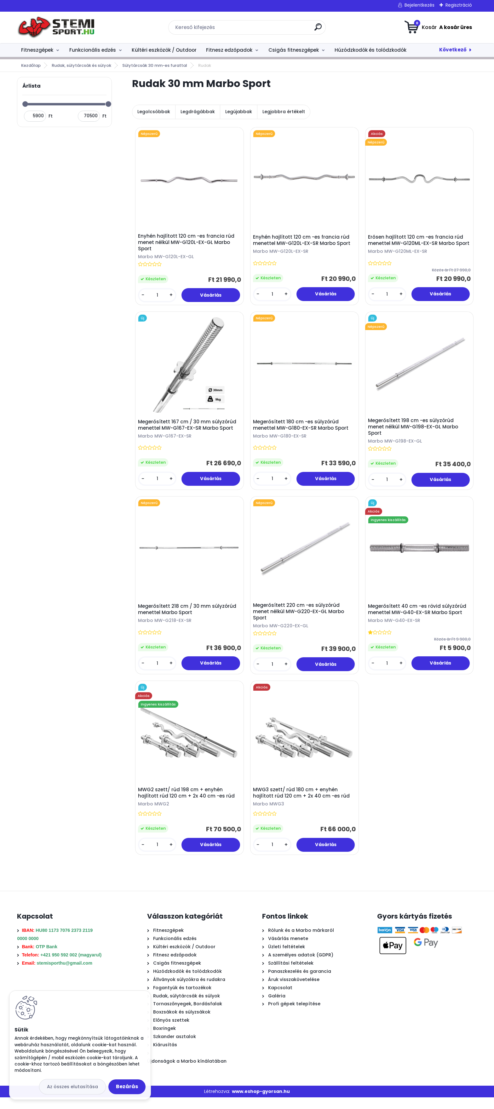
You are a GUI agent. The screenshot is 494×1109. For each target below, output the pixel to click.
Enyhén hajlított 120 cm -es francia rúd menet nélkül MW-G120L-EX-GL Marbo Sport (188, 243)
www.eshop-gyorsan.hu (261, 1103)
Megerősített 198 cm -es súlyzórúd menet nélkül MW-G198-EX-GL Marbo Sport (415, 431)
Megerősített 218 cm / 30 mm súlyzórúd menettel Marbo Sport (189, 616)
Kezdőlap (31, 65)
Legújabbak (238, 111)
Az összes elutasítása (72, 1086)
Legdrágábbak (198, 111)
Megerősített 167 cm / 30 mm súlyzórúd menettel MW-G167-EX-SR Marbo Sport (189, 429)
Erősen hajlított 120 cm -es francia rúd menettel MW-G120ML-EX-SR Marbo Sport (417, 243)
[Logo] (55, 27)
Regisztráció (458, 5)
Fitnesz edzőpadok (229, 50)
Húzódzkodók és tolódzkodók (370, 50)
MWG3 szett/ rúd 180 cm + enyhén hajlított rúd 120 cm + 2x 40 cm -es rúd (303, 803)
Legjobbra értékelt (283, 111)
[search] (318, 29)
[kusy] (158, 296)
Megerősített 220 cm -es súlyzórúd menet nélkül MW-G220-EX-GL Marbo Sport (300, 618)
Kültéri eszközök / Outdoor (164, 50)
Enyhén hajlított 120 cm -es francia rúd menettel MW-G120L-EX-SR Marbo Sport (303, 241)
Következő (453, 49)
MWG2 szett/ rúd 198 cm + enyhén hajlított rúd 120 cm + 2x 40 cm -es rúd (188, 803)
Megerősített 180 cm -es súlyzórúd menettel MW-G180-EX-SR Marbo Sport (302, 429)
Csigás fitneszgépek (293, 50)
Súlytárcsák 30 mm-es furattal (154, 65)
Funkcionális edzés (92, 50)
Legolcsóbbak (153, 111)
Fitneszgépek (37, 50)
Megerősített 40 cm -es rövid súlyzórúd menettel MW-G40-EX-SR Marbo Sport (419, 616)
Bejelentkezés (419, 5)
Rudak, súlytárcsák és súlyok (81, 65)
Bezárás (127, 1086)
